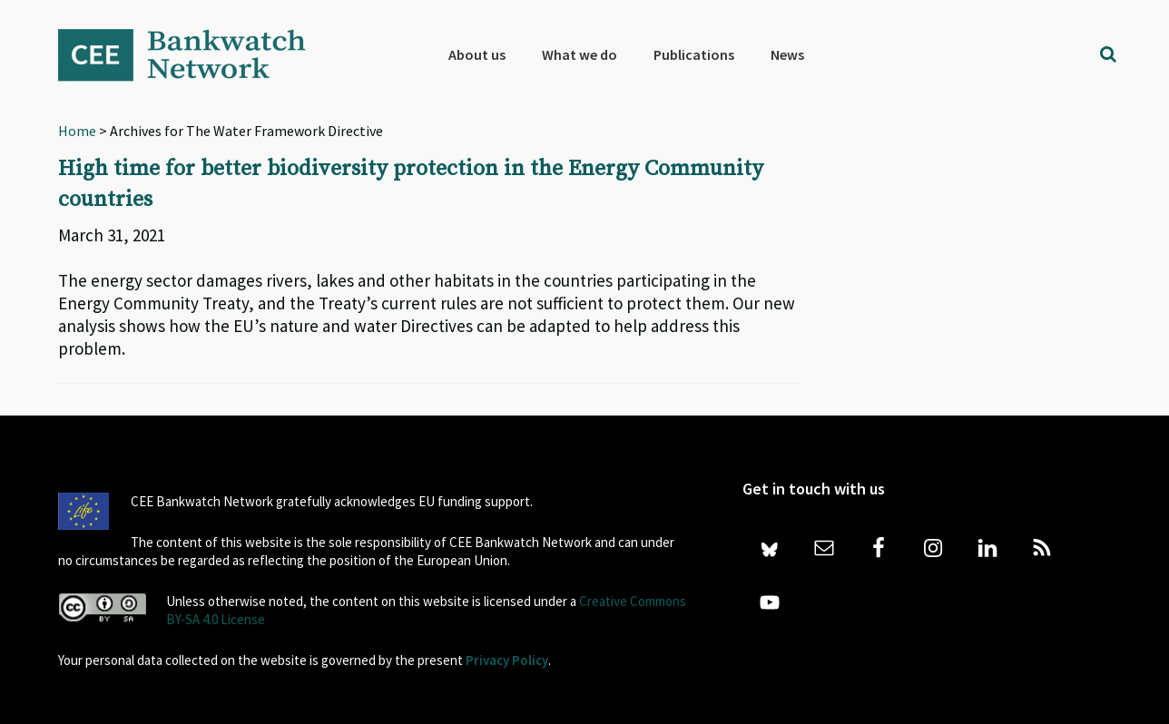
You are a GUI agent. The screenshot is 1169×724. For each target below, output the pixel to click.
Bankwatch (194, 54)
